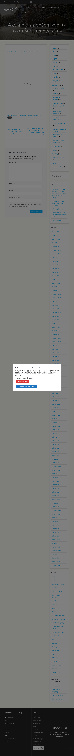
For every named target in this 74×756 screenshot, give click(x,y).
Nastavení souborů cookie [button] (24, 378)
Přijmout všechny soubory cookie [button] (26, 386)
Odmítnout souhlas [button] (22, 381)
